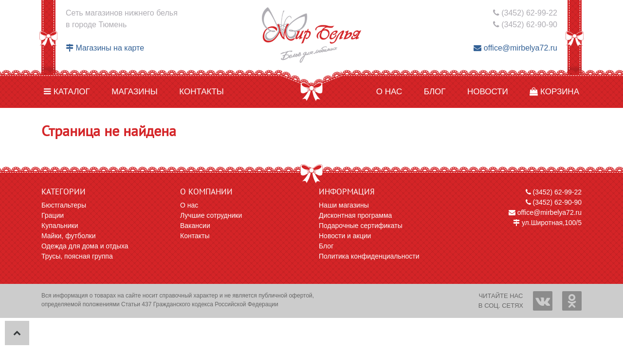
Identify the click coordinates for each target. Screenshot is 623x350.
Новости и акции (345, 236)
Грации (52, 215)
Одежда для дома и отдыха (84, 246)
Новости (487, 91)
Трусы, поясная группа (77, 256)
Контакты (201, 91)
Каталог (67, 91)
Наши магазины (344, 205)
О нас (389, 91)
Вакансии (195, 225)
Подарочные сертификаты (361, 225)
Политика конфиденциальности (369, 256)
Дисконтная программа (355, 215)
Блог (435, 91)
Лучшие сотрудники (211, 215)
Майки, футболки (68, 236)
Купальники (59, 225)
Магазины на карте (105, 48)
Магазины (134, 91)
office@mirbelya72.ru (515, 48)
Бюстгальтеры (63, 205)
